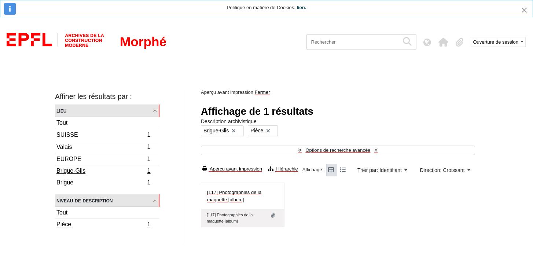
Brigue (103, 183)
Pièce (103, 225)
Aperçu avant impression (232, 169)
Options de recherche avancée (337, 150)
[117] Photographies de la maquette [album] (234, 196)
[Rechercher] (352, 42)
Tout (61, 123)
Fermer (262, 92)
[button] (443, 42)
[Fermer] (524, 10)
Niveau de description (84, 200)
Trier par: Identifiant (380, 170)
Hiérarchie (283, 169)
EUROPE (103, 160)
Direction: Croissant (443, 170)
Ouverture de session (496, 42)
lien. (301, 7)
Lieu (61, 110)
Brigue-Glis (103, 171)
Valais (103, 148)
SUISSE (103, 136)
